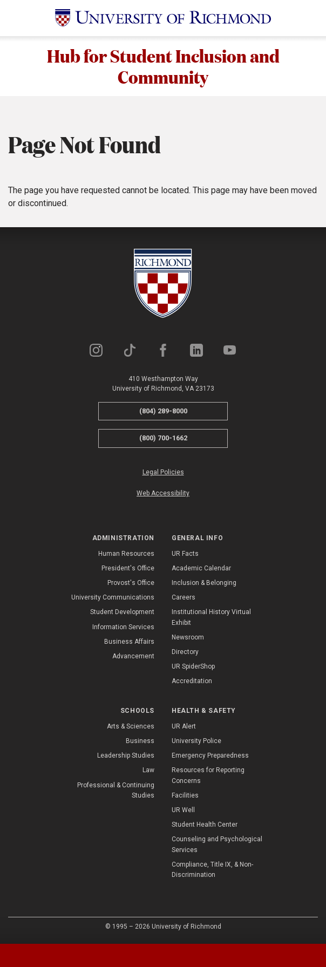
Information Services (123, 628)
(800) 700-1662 (163, 439)
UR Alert (184, 727)
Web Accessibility (163, 494)
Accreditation (192, 682)
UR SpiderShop (193, 667)
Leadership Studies (125, 756)
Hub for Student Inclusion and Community (163, 66)
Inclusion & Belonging (204, 584)
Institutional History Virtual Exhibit (211, 619)
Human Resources (126, 555)
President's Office (127, 569)
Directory (185, 653)
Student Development (122, 613)
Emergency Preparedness (210, 756)
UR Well (183, 811)
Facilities (185, 796)
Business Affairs (129, 642)
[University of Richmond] (163, 18)
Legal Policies (163, 473)
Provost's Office (130, 584)
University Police (196, 742)
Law (148, 771)
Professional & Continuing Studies (115, 791)
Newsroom (188, 638)
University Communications (112, 598)
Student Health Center (204, 825)
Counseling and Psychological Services (217, 846)
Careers (183, 598)
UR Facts (185, 555)
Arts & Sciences (130, 727)
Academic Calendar (201, 569)
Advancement (133, 657)
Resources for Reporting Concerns (208, 777)
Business (140, 742)
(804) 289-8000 (163, 412)
